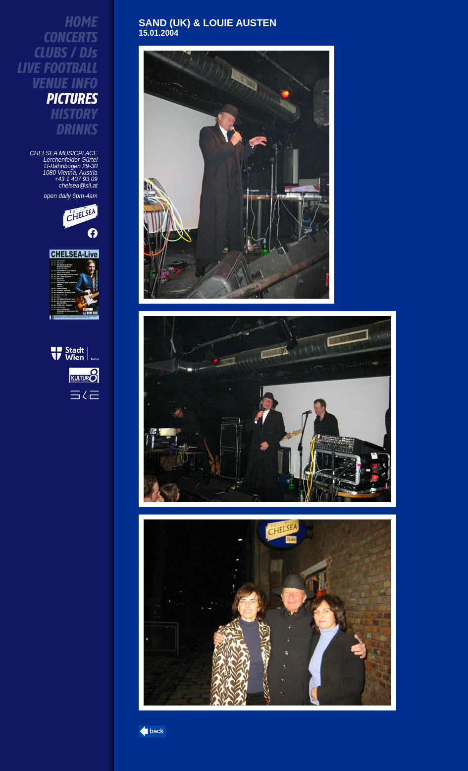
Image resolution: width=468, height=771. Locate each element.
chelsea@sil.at (78, 185)
